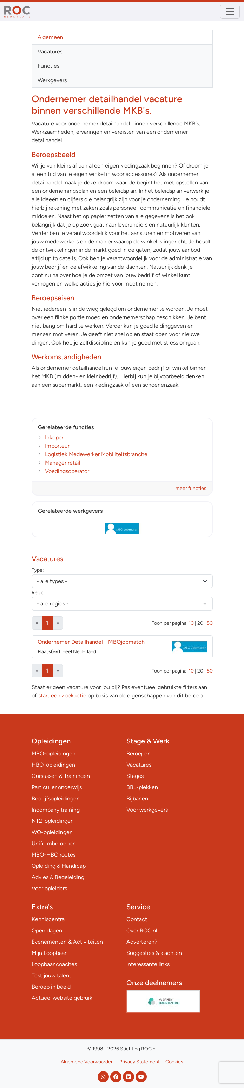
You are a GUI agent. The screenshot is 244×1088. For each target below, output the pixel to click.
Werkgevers (52, 80)
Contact (136, 919)
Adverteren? (141, 941)
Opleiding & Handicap (59, 866)
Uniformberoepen (54, 843)
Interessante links (148, 964)
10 (191, 623)
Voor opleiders (49, 888)
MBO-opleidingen (53, 753)
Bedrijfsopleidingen (56, 798)
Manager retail (62, 462)
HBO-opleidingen (53, 764)
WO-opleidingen (52, 832)
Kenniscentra (48, 919)
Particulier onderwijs (57, 787)
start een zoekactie (62, 695)
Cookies (174, 1062)
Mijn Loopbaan (50, 953)
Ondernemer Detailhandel (91, 641)
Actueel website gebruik (62, 998)
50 (210, 623)
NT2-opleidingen (53, 821)
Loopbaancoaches (54, 964)
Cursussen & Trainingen (61, 776)
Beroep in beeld (51, 986)
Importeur (57, 446)
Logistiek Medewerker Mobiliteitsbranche (96, 454)
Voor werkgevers (147, 809)
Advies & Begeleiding (58, 877)
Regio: (38, 593)
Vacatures (50, 51)
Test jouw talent (51, 975)
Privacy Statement (139, 1062)
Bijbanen (137, 798)
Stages (135, 776)
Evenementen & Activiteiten (67, 941)
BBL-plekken (142, 787)
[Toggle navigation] (230, 12)
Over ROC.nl (141, 930)
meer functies (191, 488)
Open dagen (47, 930)
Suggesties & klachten (154, 953)
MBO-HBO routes (53, 854)
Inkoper (54, 437)
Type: (38, 570)
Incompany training (56, 809)
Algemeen (50, 37)
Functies (48, 66)
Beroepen (138, 753)
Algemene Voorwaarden (87, 1062)
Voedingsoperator (67, 471)
